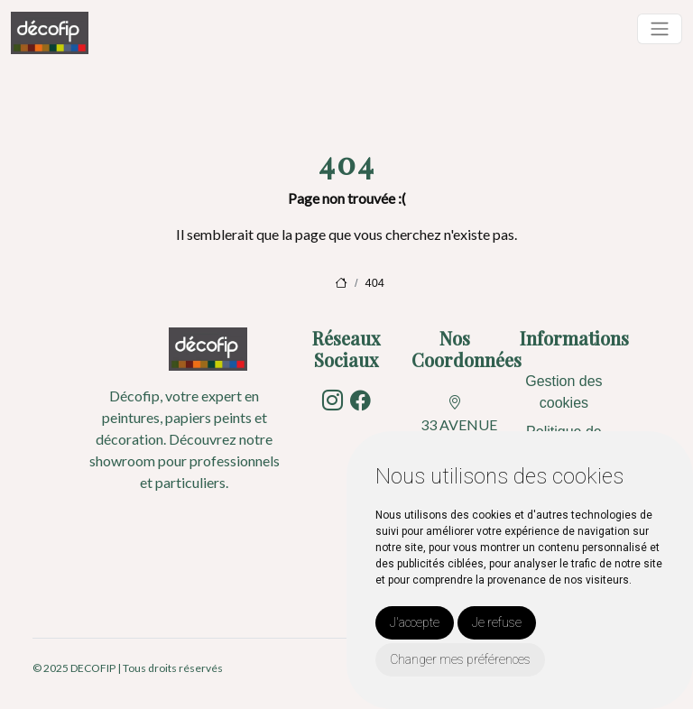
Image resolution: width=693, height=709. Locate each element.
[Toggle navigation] (659, 29)
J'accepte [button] (414, 622)
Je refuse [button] (497, 622)
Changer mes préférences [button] (460, 659)
